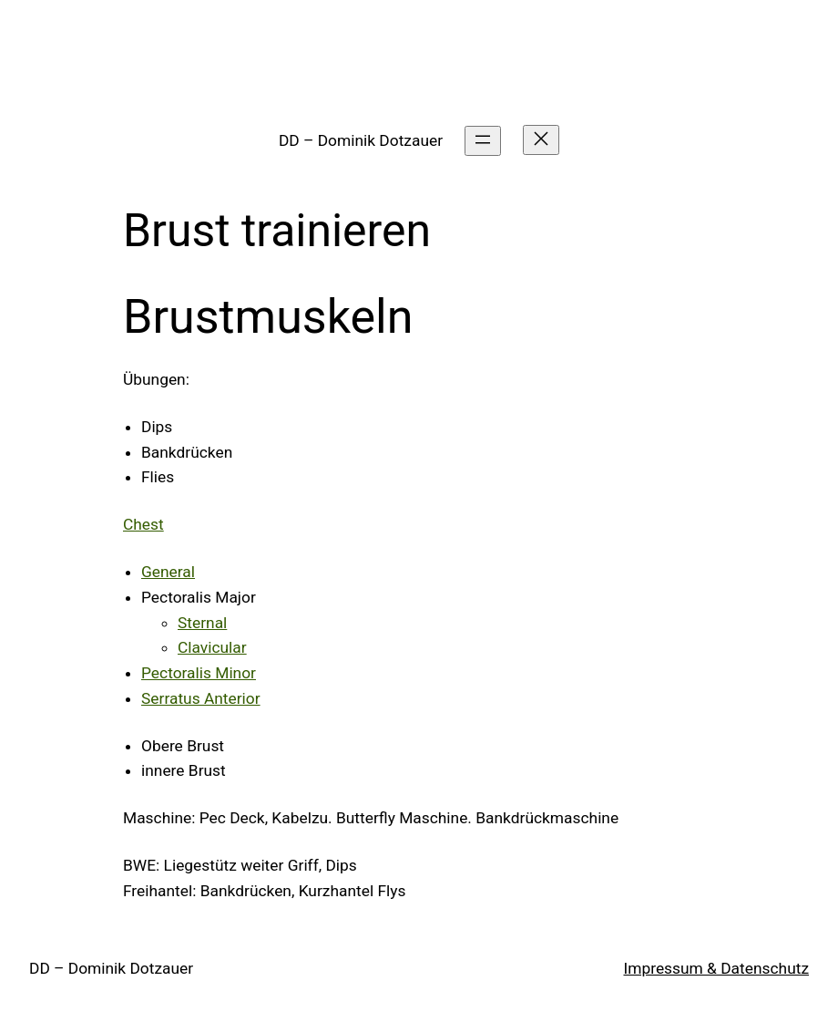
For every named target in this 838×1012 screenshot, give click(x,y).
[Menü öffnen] (483, 141)
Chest (143, 524)
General (168, 572)
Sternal (202, 623)
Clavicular (212, 647)
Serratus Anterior (201, 698)
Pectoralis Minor (198, 673)
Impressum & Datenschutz (716, 968)
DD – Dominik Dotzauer (361, 140)
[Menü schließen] (541, 140)
